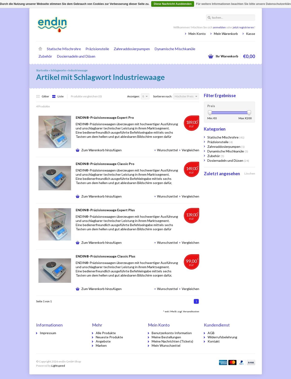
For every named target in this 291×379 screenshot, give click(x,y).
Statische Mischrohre (64, 48)
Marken (101, 345)
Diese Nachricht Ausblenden (173, 4)
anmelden (219, 27)
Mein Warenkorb (226, 34)
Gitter (43, 96)
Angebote (103, 341)
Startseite (40, 49)
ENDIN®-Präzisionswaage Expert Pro (105, 117)
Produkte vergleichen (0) (86, 96)
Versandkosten (191, 311)
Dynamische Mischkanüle (174, 48)
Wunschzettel (166, 150)
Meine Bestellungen (166, 337)
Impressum (48, 333)
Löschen (249, 173)
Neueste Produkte (109, 337)
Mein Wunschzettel (166, 345)
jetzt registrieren (243, 27)
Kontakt (214, 341)
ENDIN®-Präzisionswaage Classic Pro (105, 164)
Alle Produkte (106, 333)
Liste (58, 96)
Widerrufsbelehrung (222, 337)
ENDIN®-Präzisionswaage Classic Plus (105, 256)
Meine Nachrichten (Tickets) (172, 341)
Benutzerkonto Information (172, 333)
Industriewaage (78, 70)
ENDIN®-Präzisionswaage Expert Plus (105, 210)
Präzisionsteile (97, 48)
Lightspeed (58, 365)
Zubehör (45, 56)
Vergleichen (188, 150)
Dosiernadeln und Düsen (76, 56)
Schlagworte (58, 70)
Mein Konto (197, 34)
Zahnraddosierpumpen (132, 48)
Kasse (250, 34)
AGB (211, 333)
